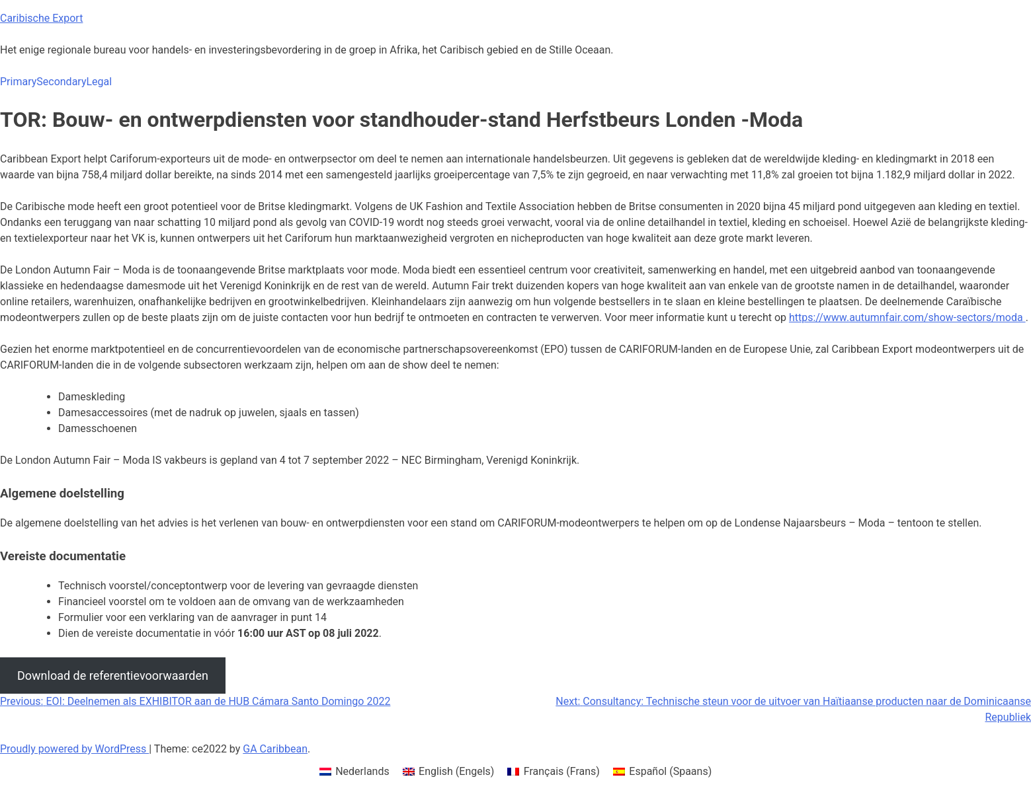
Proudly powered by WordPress (74, 749)
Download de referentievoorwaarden (112, 675)
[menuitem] (354, 771)
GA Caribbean (275, 749)
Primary (18, 81)
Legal (99, 81)
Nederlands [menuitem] (362, 771)
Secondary (61, 81)
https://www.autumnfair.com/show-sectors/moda (907, 317)
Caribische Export (41, 18)
